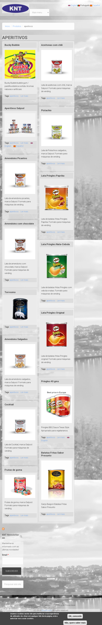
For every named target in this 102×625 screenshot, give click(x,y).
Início (7, 26)
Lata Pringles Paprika (52, 175)
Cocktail (9, 404)
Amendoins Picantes (16, 158)
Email (5, 555)
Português (84, 5)
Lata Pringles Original (52, 312)
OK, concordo (75, 617)
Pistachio (46, 110)
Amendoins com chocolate (19, 223)
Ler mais (24, 96)
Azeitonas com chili (51, 45)
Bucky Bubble (12, 45)
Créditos (45, 605)
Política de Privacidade (65, 605)
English (72, 5)
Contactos (31, 605)
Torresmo (10, 292)
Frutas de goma (13, 469)
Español (95, 5)
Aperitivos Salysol (14, 108)
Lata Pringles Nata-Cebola (55, 244)
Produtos (17, 26)
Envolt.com (47, 610)
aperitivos (14, 96)
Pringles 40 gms (50, 381)
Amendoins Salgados (16, 339)
